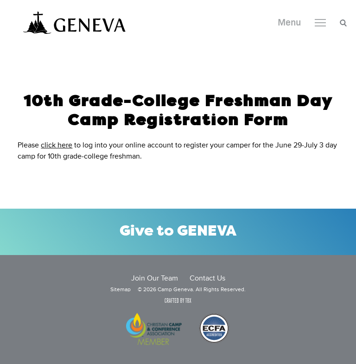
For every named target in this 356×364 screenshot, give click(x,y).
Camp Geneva (74, 23)
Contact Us (207, 278)
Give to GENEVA (178, 231)
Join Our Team (154, 278)
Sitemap (120, 290)
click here (56, 145)
